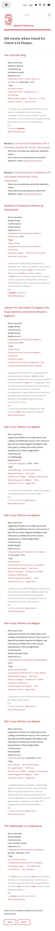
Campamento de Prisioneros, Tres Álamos (26, 551)
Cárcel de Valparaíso (17, 463)
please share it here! (32, 160)
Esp (25, 5)
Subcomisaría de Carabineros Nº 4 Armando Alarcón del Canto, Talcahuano (27, 176)
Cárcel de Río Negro (17, 758)
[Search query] (37, 15)
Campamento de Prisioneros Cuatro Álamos (27, 659)
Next (24, 922)
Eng (30, 5)
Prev (10, 922)
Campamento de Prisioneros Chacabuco (26, 849)
